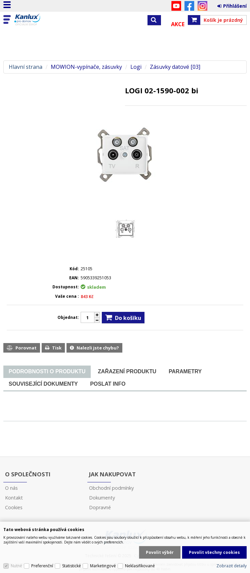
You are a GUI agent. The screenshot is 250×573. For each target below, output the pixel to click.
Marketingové (103, 566)
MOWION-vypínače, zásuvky (86, 66)
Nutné (16, 566)
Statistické (71, 566)
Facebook (189, 6)
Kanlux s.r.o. (34, 19)
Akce (177, 24)
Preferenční (42, 566)
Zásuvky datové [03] (175, 66)
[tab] (47, 372)
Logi (135, 66)
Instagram (202, 6)
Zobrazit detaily (231, 566)
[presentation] (47, 372)
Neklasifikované (140, 566)
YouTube (176, 6)
